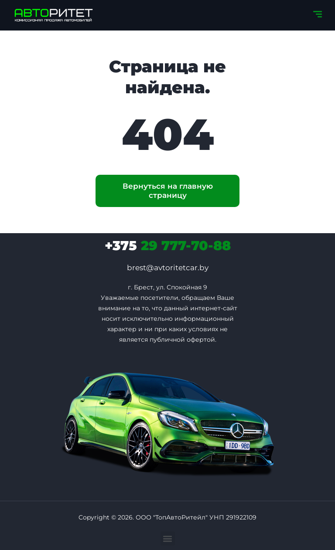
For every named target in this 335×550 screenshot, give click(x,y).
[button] (168, 538)
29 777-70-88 (168, 246)
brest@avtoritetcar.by (168, 267)
